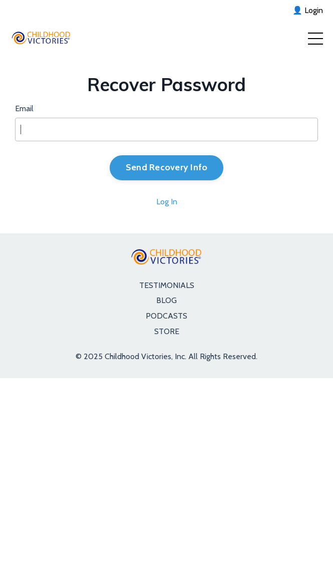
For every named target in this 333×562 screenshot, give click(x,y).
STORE (166, 331)
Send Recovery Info (167, 167)
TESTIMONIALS (166, 285)
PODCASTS (166, 316)
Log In (166, 201)
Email (24, 108)
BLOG (166, 300)
